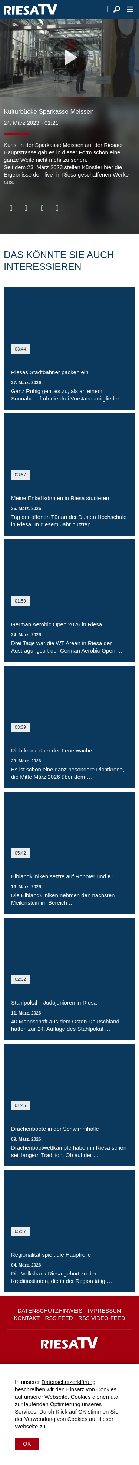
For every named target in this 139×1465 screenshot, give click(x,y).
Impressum (105, 1310)
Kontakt (27, 1318)
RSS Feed (59, 1318)
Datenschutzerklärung (69, 1382)
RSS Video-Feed (101, 1318)
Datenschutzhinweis (49, 1310)
